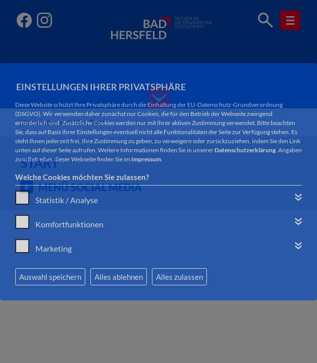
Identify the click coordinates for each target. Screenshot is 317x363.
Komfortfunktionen (69, 224)
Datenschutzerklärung (245, 150)
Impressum (146, 159)
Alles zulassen (179, 276)
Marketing (53, 248)
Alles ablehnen (118, 276)
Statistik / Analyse (66, 200)
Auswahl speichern (50, 276)
